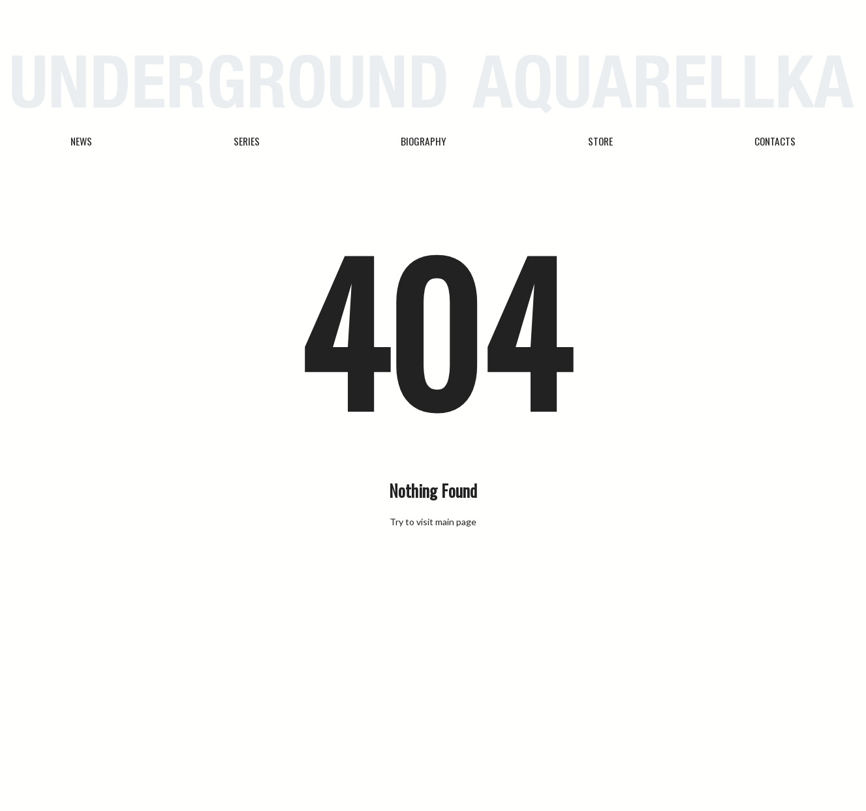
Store (600, 141)
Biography (423, 141)
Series (247, 141)
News (81, 141)
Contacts (775, 141)
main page (455, 521)
